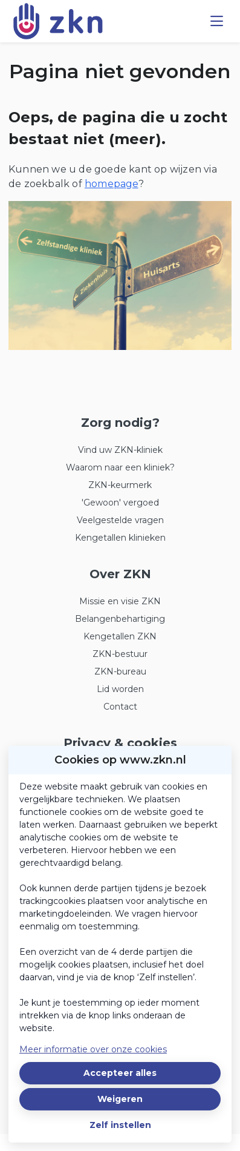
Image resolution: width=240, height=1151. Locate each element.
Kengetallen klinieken (120, 537)
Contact (120, 706)
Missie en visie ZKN (120, 601)
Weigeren (120, 1098)
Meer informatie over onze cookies (93, 1049)
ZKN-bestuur (120, 653)
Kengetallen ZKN (120, 636)
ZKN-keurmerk (120, 485)
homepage (111, 184)
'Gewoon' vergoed (120, 502)
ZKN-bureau (120, 671)
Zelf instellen (120, 1125)
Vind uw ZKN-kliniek (120, 449)
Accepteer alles (120, 1072)
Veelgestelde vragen (120, 520)
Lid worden (120, 689)
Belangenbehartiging (120, 618)
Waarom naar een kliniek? (120, 467)
